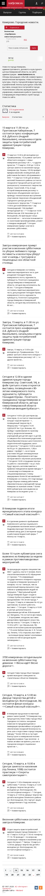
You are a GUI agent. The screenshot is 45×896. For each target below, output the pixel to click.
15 (22, 870)
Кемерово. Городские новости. (20, 22)
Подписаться (14, 28)
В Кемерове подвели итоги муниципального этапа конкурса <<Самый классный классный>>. (22, 511)
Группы (24, 11)
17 (33, 870)
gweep (11, 60)
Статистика (9, 106)
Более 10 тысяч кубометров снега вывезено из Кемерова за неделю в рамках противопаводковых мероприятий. (22, 558)
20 (12, 874)
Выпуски (9, 11)
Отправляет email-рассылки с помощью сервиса (22, 8)
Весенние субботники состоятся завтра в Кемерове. (21, 821)
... (10, 870)
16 (27, 870)
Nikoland (19, 890)
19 (7, 874)
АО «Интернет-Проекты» (15, 887)
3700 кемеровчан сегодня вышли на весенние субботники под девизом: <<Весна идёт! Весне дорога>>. (22, 661)
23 (30, 874)
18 (39, 870)
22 (24, 874)
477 (38, 874)
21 (18, 874)
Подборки (38, 11)
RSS (25, 39)
